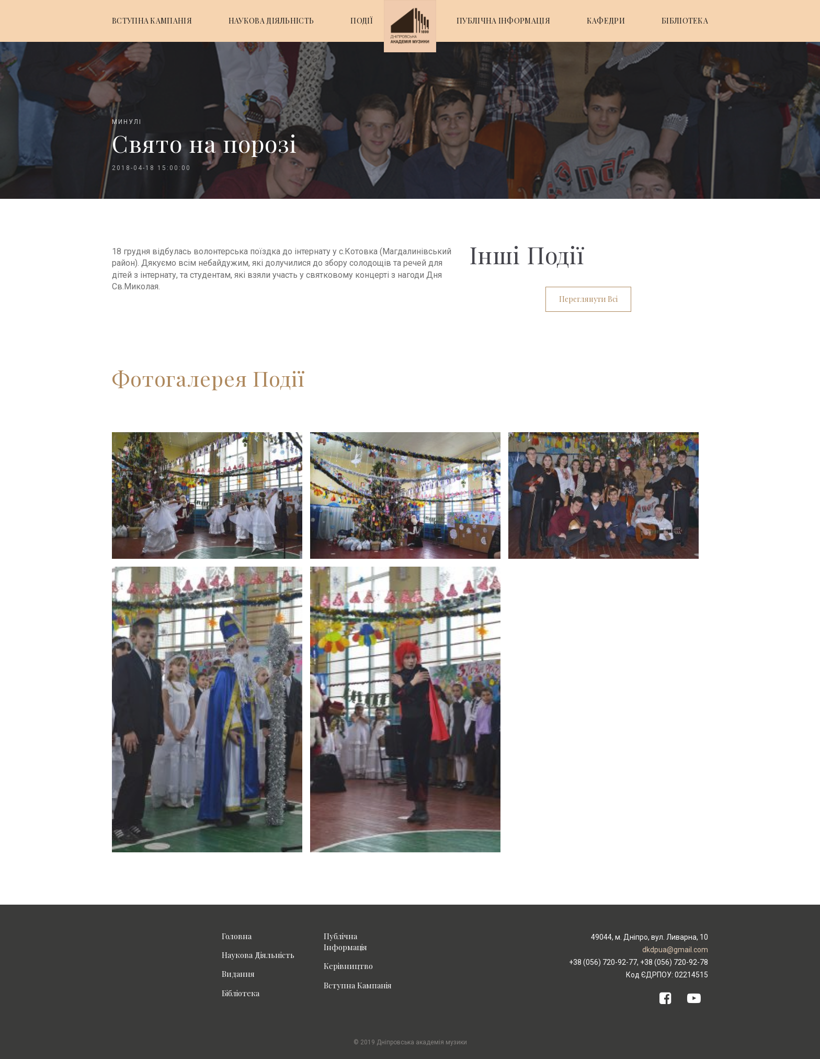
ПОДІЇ (361, 21)
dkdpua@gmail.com (675, 949)
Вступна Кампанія (358, 985)
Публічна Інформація (345, 941)
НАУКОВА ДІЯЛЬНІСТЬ (271, 21)
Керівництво (348, 966)
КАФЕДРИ (606, 21)
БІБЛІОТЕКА (685, 21)
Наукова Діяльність (258, 955)
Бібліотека (240, 993)
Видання (238, 973)
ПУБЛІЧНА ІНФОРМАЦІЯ (503, 21)
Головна (237, 936)
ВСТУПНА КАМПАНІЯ (152, 21)
